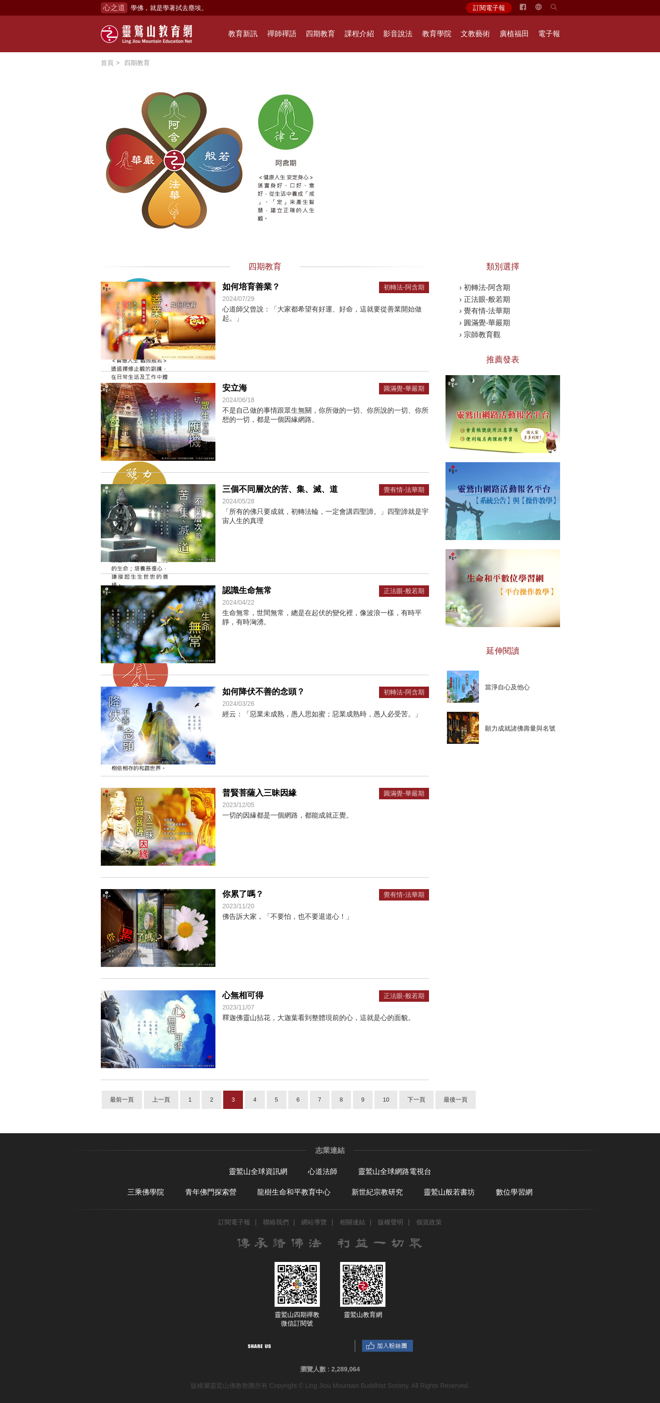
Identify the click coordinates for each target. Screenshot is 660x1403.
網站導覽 (314, 1222)
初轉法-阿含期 (404, 287)
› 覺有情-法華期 (484, 311)
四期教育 (320, 34)
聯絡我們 (276, 1222)
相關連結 (352, 1222)
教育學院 (436, 34)
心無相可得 (243, 995)
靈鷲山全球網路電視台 (394, 1171)
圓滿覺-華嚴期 (404, 388)
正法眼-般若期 (404, 591)
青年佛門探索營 (210, 1192)
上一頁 (161, 1099)
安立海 (234, 388)
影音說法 (397, 34)
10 (386, 1099)
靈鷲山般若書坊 (449, 1192)
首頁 (107, 62)
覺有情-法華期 (404, 489)
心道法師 (322, 1171)
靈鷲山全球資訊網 (258, 1171)
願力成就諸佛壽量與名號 (520, 728)
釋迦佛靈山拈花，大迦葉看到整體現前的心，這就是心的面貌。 (318, 1017)
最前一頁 (122, 1099)
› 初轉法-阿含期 (484, 287)
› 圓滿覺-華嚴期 (484, 323)
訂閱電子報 (489, 7)
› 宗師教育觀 (479, 334)
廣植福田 (514, 34)
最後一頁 (456, 1099)
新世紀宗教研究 (377, 1192)
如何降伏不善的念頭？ (263, 691)
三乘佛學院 (145, 1192)
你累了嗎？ (243, 894)
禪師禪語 (282, 34)
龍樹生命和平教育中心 (293, 1192)
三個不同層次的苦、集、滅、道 (280, 489)
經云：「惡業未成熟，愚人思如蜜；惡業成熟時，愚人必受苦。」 (322, 714)
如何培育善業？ (251, 286)
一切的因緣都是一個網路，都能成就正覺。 (287, 815)
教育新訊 (243, 34)
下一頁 (416, 1099)
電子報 (549, 34)
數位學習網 (514, 1192)
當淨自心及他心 (507, 687)
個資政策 (429, 1222)
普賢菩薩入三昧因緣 (259, 792)
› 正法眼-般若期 (484, 299)
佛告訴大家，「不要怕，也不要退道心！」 (287, 916)
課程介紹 (359, 34)
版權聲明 (390, 1222)
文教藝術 (475, 34)
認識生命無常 (247, 590)
